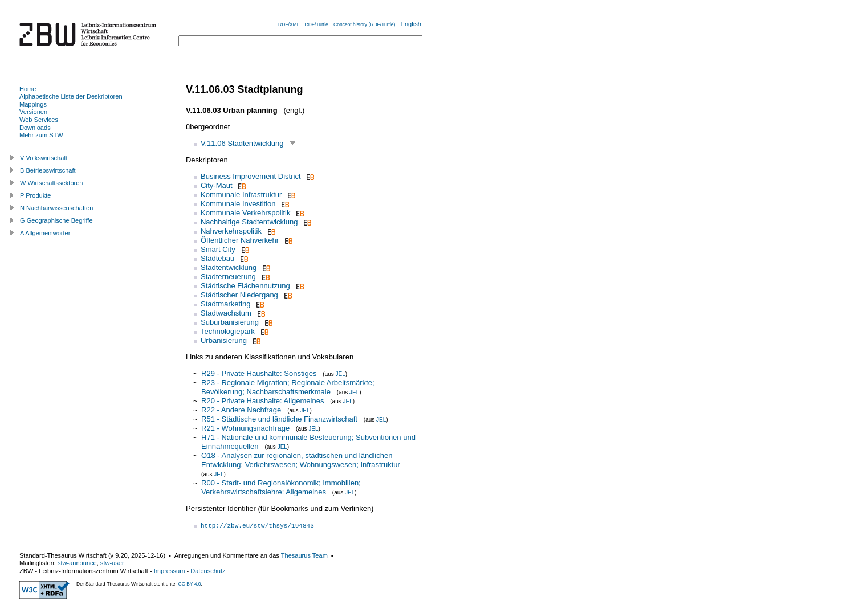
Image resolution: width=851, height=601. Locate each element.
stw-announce (77, 562)
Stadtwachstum (226, 313)
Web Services (38, 119)
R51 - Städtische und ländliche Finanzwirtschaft (279, 419)
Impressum (169, 570)
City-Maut (217, 185)
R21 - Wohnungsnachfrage (245, 428)
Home (27, 88)
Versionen (33, 111)
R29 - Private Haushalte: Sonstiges (258, 373)
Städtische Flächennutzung (245, 285)
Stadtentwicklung (228, 267)
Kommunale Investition (238, 203)
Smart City (218, 249)
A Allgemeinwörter (45, 233)
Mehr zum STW (41, 135)
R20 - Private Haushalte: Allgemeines (262, 400)
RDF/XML (288, 24)
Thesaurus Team (304, 555)
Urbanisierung (224, 340)
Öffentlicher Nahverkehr (240, 240)
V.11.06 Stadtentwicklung (242, 143)
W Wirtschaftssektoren (51, 182)
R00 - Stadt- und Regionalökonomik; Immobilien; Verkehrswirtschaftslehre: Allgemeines (281, 487)
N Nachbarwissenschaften (56, 208)
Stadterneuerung (228, 276)
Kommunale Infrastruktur (241, 194)
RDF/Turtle (316, 24)
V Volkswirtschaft (44, 157)
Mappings (33, 104)
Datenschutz (207, 570)
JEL (340, 374)
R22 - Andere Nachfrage (241, 410)
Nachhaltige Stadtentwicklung (249, 222)
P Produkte (35, 195)
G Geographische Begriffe (56, 220)
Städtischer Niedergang (239, 295)
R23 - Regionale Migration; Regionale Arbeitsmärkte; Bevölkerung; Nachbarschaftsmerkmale (287, 387)
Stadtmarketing (225, 304)
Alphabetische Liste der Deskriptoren (71, 96)
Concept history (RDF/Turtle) (364, 24)
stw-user (112, 562)
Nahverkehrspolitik (231, 231)
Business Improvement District (251, 176)
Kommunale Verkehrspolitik (246, 212)
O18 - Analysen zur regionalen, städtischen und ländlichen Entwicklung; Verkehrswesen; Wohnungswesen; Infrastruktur (300, 460)
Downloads (35, 127)
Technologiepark (228, 331)
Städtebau (217, 258)
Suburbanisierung (230, 322)
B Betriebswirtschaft (48, 170)
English (411, 24)
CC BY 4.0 (189, 584)
